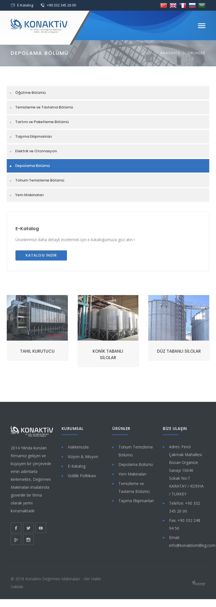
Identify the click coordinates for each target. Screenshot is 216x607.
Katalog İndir (41, 255)
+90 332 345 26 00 (61, 5)
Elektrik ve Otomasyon (36, 151)
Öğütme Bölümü (30, 92)
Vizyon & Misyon (83, 456)
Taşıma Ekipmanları (33, 136)
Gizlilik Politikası (82, 475)
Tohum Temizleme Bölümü (39, 180)
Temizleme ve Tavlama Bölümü (44, 107)
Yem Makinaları (29, 195)
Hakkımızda (78, 447)
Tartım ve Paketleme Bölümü (42, 121)
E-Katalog (25, 5)
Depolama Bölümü (32, 165)
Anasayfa (170, 53)
